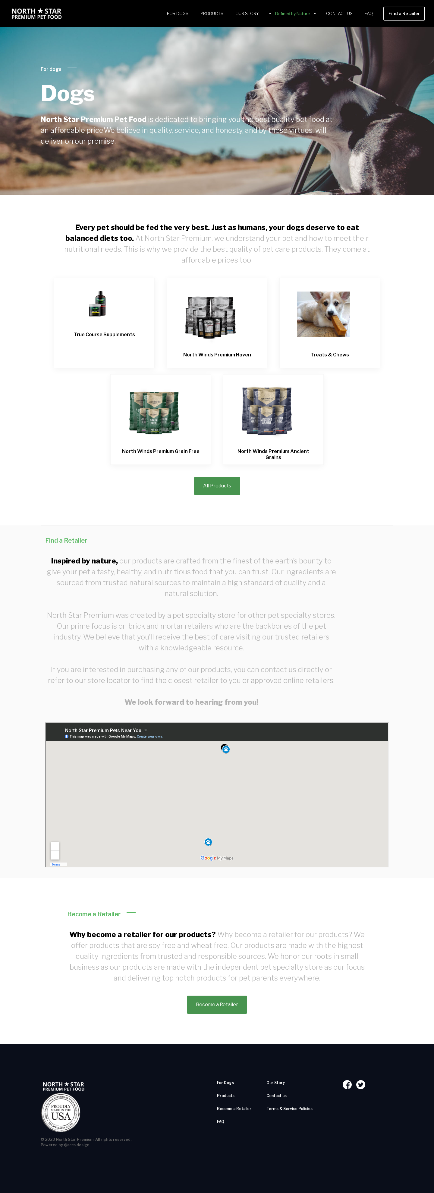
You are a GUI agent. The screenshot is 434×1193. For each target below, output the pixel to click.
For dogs (51, 69)
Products (211, 13)
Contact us (339, 13)
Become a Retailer (217, 1004)
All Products (217, 486)
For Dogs (177, 13)
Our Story (247, 13)
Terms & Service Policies (289, 1108)
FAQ (369, 13)
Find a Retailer (404, 13)
